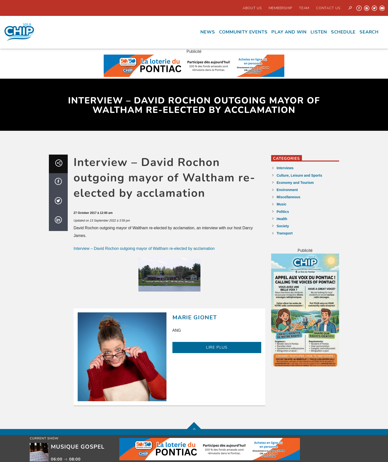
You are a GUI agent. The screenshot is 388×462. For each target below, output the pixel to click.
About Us (252, 7)
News (207, 32)
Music (282, 204)
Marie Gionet (194, 317)
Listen (319, 32)
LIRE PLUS (216, 347)
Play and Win (289, 32)
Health (282, 219)
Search (369, 32)
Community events (243, 32)
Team (304, 7)
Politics (283, 212)
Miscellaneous (288, 197)
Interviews (285, 168)
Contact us (328, 7)
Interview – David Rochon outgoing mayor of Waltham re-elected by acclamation (144, 248)
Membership (280, 7)
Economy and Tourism (295, 183)
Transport (285, 233)
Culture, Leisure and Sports (299, 175)
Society (283, 226)
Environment (287, 190)
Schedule (343, 32)
